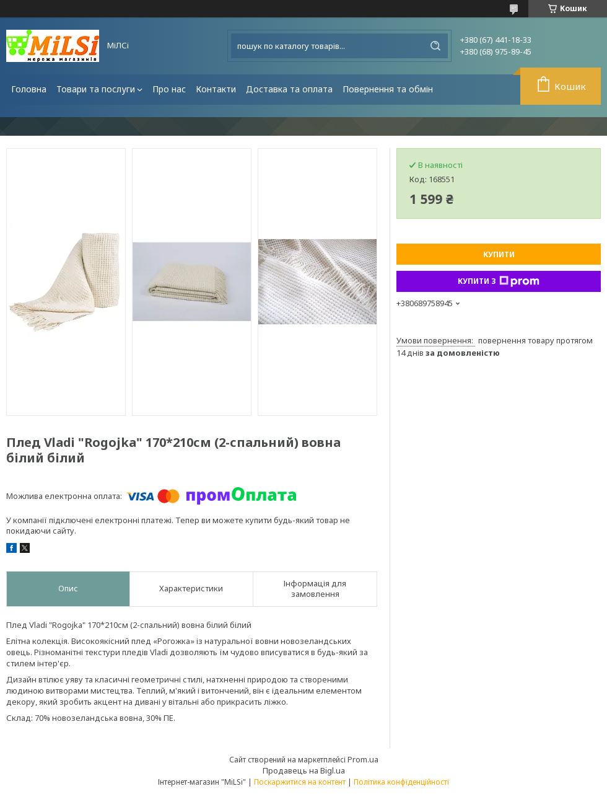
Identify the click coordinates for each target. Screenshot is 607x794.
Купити (499, 254)
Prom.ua (362, 759)
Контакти (216, 89)
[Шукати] (435, 45)
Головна (28, 89)
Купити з (498, 281)
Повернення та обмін (388, 89)
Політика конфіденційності (401, 782)
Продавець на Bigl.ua (304, 770)
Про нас (169, 89)
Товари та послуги (95, 89)
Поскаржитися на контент (300, 782)
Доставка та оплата (289, 89)
